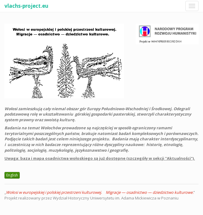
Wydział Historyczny (71, 198)
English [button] (12, 175)
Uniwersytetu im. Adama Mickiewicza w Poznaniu (134, 198)
